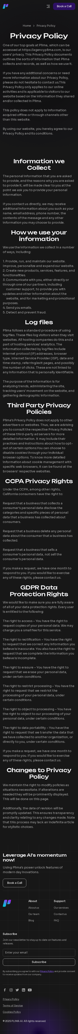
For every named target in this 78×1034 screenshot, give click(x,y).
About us (33, 907)
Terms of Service (13, 1005)
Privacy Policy (11, 999)
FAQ (56, 920)
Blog (31, 920)
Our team (33, 914)
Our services (61, 907)
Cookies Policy (12, 1012)
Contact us (60, 914)
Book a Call (64, 6)
